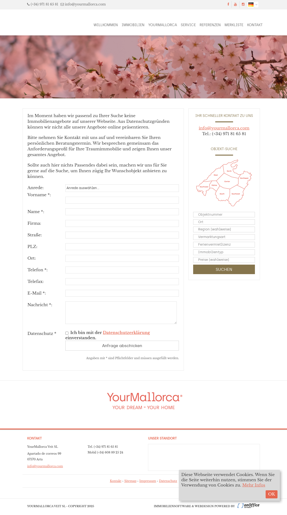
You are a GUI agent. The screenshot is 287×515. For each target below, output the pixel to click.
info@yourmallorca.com (85, 4)
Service (188, 25)
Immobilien (133, 25)
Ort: (31, 258)
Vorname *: (39, 194)
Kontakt (255, 25)
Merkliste (234, 25)
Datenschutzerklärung (126, 332)
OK (271, 494)
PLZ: (32, 246)
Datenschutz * (41, 333)
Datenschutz (168, 481)
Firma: (34, 223)
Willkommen (106, 25)
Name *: (35, 211)
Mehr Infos (253, 485)
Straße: (34, 235)
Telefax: (35, 281)
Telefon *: (37, 269)
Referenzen (210, 25)
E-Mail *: (36, 293)
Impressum (147, 481)
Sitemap (130, 481)
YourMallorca (162, 25)
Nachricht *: (39, 304)
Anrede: (35, 187)
